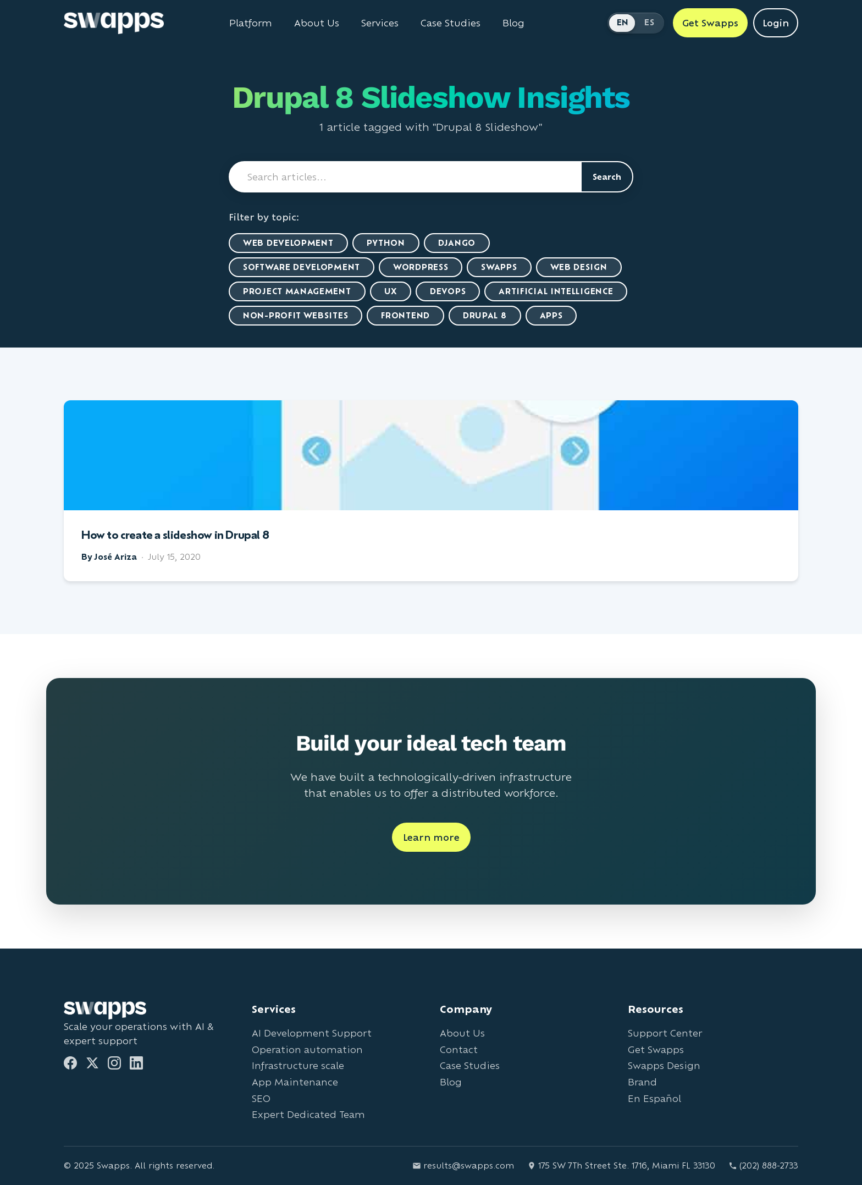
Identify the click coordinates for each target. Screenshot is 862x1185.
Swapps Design (664, 1065)
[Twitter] (92, 1063)
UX (390, 291)
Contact (459, 1049)
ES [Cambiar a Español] (649, 22)
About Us (462, 1033)
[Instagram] (114, 1063)
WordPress (420, 267)
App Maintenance (295, 1082)
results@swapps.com (463, 1165)
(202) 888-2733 (763, 1165)
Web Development (288, 243)
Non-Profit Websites (295, 315)
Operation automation (307, 1049)
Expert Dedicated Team (308, 1114)
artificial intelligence (556, 291)
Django (457, 243)
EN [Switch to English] (623, 22)
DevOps (448, 291)
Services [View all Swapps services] (380, 23)
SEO (261, 1098)
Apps (551, 315)
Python (386, 243)
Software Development (301, 267)
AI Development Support (312, 1033)
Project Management (297, 291)
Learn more (431, 837)
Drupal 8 (485, 315)
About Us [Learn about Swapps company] (316, 23)
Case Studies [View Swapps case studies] (450, 23)
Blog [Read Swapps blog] (513, 23)
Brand (642, 1082)
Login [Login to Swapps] (775, 23)
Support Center (665, 1033)
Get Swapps (656, 1049)
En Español (654, 1098)
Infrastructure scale (298, 1065)
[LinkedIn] (136, 1063)
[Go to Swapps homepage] (114, 23)
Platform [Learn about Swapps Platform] (250, 23)
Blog (451, 1082)
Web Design (578, 267)
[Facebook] (70, 1063)
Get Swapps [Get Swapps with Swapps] (710, 23)
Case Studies (470, 1065)
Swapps (499, 267)
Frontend (405, 315)
